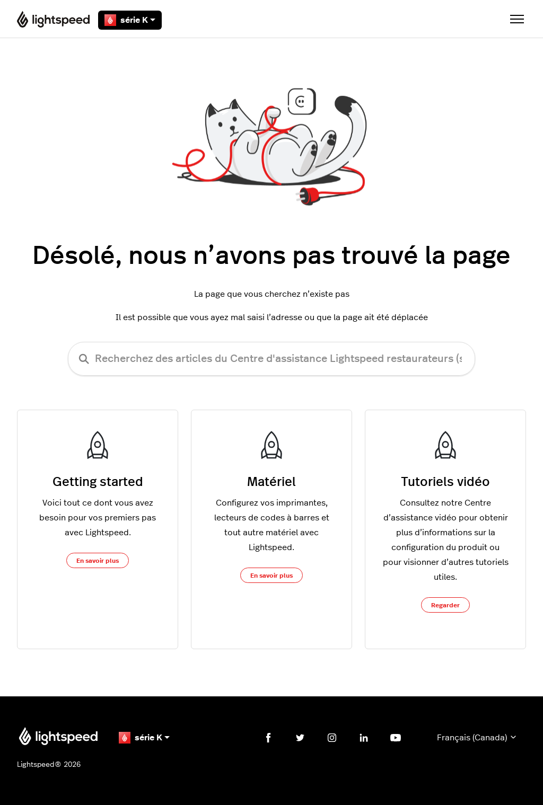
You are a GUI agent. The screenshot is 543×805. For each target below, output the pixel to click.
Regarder (445, 605)
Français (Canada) (477, 737)
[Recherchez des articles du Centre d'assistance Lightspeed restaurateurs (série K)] (271, 359)
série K (129, 20)
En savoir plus (97, 561)
